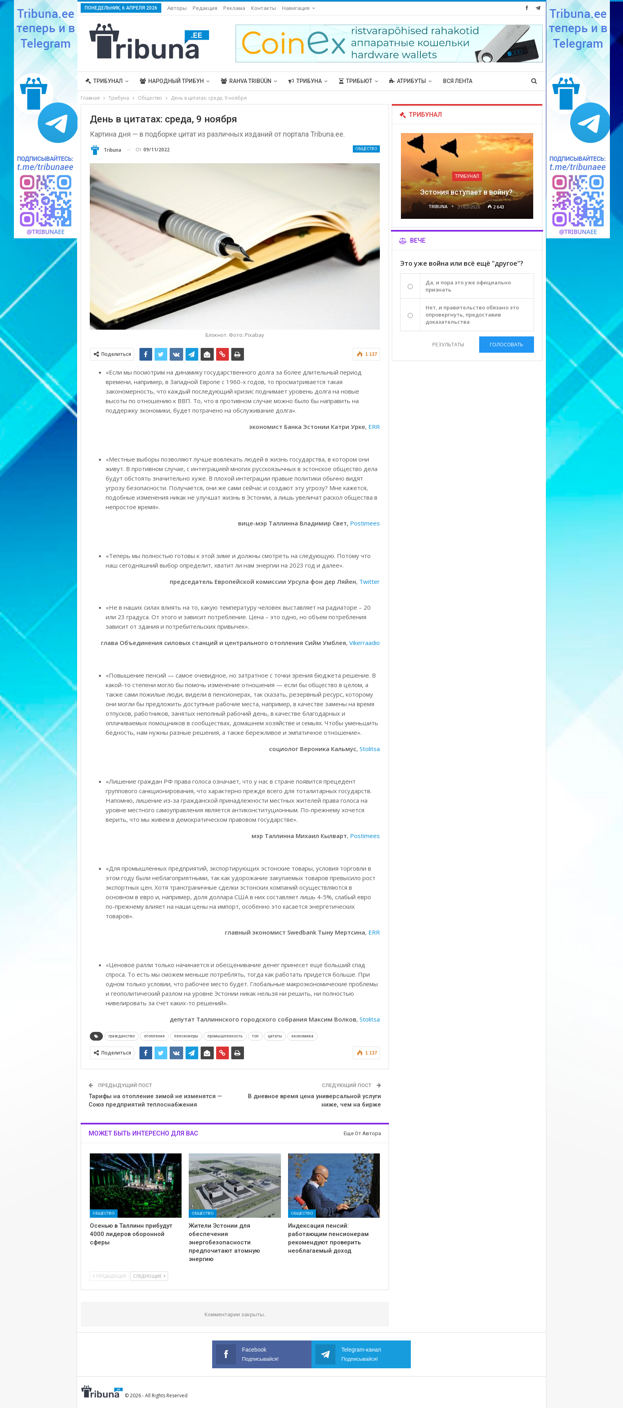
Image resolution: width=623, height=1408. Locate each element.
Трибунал (104, 81)
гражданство (121, 1036)
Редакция (205, 8)
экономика (302, 1036)
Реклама (234, 8)
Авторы (177, 8)
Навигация (296, 8)
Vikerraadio (364, 643)
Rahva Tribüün (246, 81)
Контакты (263, 8)
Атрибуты (407, 81)
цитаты (275, 1036)
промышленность (225, 1036)
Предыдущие (109, 1276)
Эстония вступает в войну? (467, 192)
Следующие (149, 1276)
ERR (374, 427)
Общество (366, 149)
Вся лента (457, 81)
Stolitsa (370, 749)
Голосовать (506, 344)
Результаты (448, 344)
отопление (154, 1036)
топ (255, 1036)
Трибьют (355, 81)
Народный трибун (172, 81)
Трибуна (305, 81)
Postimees (365, 523)
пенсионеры (186, 1036)
